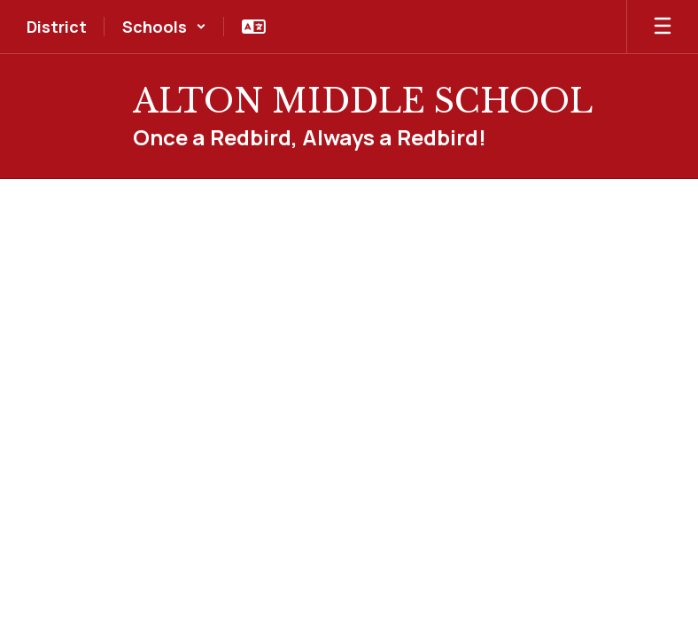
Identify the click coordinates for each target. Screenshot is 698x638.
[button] (164, 26)
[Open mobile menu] (662, 26)
